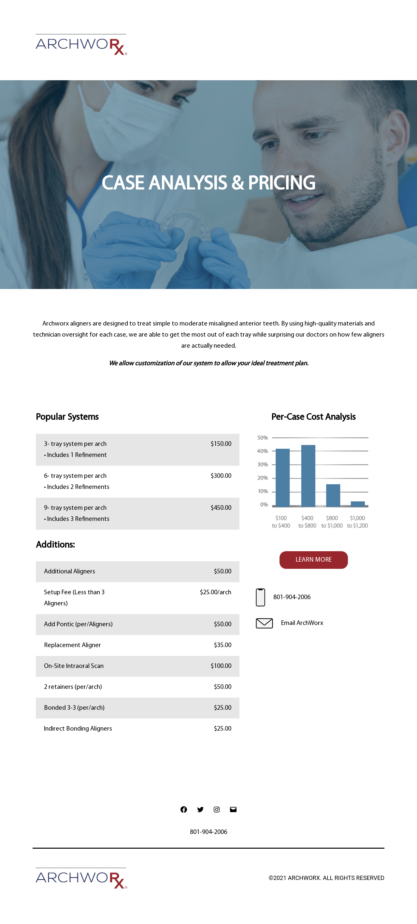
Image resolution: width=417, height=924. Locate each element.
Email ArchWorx (302, 623)
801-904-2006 (291, 597)
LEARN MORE (314, 560)
